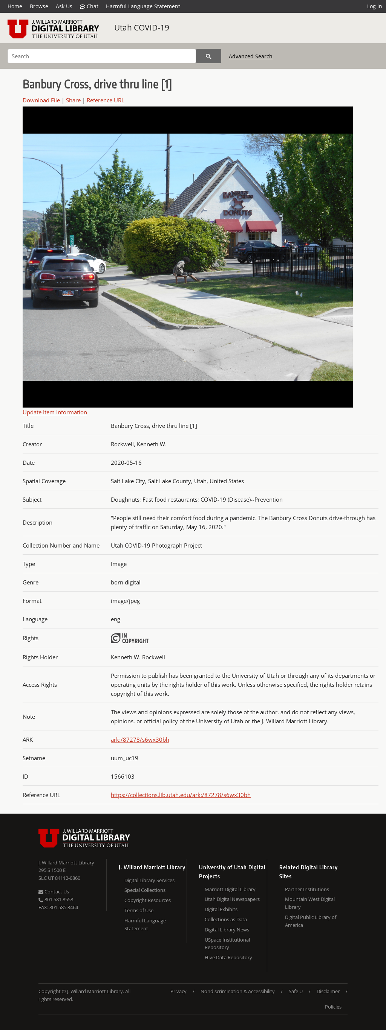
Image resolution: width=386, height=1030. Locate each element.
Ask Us (64, 6)
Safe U (296, 991)
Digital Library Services (149, 880)
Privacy (178, 991)
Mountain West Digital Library (310, 903)
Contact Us (53, 891)
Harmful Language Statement (143, 6)
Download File (41, 100)
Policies (333, 1006)
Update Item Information (55, 412)
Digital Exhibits (221, 909)
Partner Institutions (307, 889)
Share (73, 100)
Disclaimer (328, 991)
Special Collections (144, 890)
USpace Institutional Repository (227, 943)
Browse (39, 6)
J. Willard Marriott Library (66, 862)
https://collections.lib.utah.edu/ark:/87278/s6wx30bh (181, 795)
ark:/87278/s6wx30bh (140, 739)
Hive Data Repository (228, 957)
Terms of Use (138, 910)
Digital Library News (227, 929)
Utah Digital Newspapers (232, 899)
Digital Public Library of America (310, 921)
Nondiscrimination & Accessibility (238, 991)
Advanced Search (251, 56)
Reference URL (105, 100)
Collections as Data (226, 919)
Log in (374, 6)
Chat (89, 6)
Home (15, 6)
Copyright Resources (147, 900)
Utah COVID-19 (141, 27)
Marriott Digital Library (230, 889)
